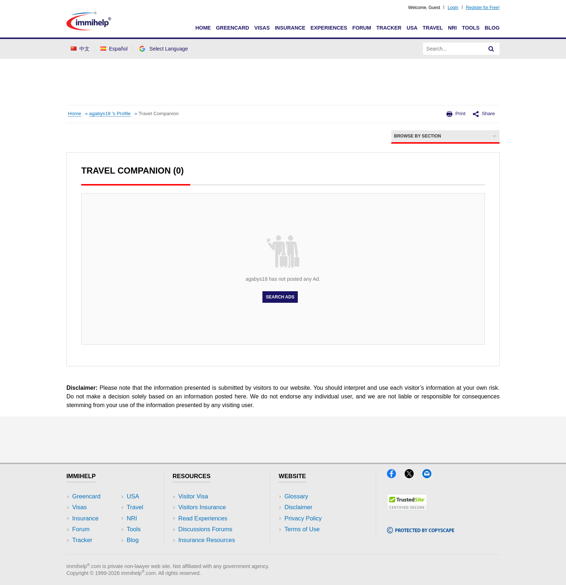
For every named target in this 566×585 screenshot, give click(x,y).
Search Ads (280, 297)
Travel (433, 28)
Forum (361, 28)
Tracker (388, 28)
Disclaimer (298, 507)
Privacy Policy (303, 518)
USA (411, 28)
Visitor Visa (193, 496)
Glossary (296, 496)
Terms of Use (302, 529)
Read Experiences (202, 518)
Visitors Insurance (202, 507)
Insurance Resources (206, 540)
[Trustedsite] (407, 508)
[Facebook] (396, 476)
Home (203, 28)
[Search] (491, 49)
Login (453, 7)
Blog (492, 28)
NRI (452, 28)
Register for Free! (483, 7)
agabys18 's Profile (110, 113)
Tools (471, 28)
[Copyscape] (420, 531)
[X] (413, 476)
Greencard (232, 28)
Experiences (328, 28)
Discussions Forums (205, 529)
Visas (262, 28)
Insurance (290, 28)
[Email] (430, 476)
